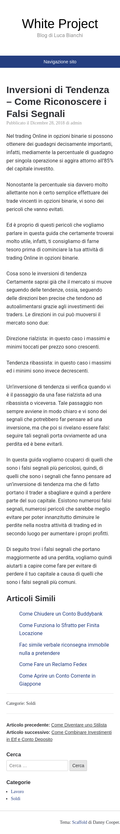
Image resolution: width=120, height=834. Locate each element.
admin (76, 123)
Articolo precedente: (56, 725)
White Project (60, 24)
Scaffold (79, 822)
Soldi (31, 703)
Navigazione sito (60, 61)
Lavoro (17, 791)
